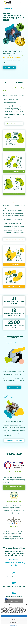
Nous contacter (9, 67)
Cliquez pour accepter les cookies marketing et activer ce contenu (14, 600)
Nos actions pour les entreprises (14, 239)
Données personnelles (13, 625)
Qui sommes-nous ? (14, 387)
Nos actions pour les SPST (14, 123)
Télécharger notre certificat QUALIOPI (14, 487)
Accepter (14, 616)
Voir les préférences (14, 622)
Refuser (14, 619)
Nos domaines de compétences (14, 440)
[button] (26, 604)
